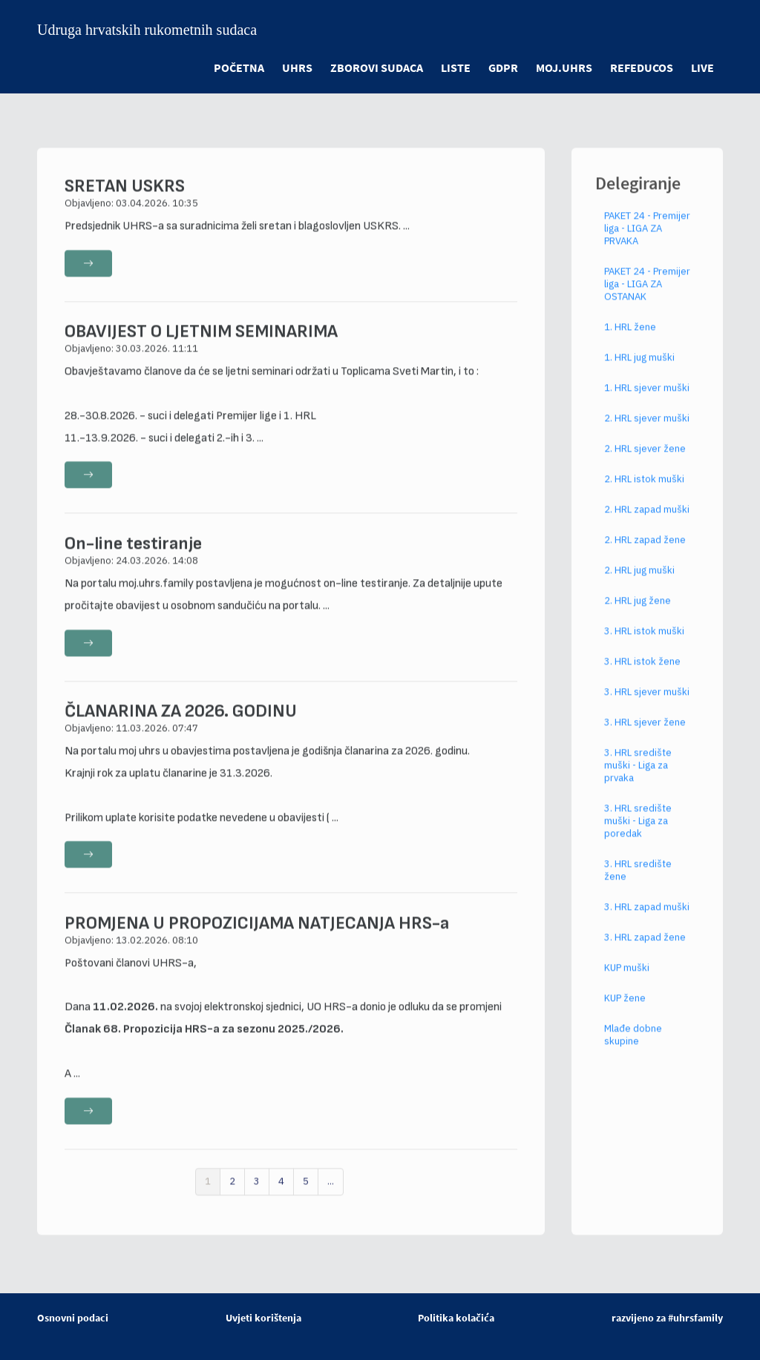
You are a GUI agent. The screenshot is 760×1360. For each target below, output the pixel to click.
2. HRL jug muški (639, 583)
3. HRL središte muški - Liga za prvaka (638, 778)
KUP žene (625, 1011)
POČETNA (239, 67)
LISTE (456, 67)
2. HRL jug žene (637, 613)
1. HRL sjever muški (646, 401)
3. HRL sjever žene (645, 735)
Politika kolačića (456, 1317)
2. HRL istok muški (644, 492)
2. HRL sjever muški (646, 431)
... (330, 1194)
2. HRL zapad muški (646, 522)
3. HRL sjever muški (646, 705)
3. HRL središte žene (638, 883)
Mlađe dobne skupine (633, 1047)
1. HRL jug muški (639, 370)
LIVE (702, 67)
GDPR (503, 67)
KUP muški (626, 980)
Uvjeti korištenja (263, 1317)
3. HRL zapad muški (646, 920)
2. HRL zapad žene (645, 553)
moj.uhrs (564, 67)
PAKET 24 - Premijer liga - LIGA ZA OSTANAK (647, 297)
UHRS (297, 67)
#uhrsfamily (695, 1317)
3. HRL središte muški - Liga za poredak (638, 834)
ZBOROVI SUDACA (376, 67)
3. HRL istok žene (642, 674)
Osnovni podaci (72, 1317)
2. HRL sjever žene (645, 461)
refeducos (641, 67)
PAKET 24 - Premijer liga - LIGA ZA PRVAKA (647, 241)
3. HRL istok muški (644, 644)
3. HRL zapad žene (645, 950)
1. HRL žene (630, 340)
